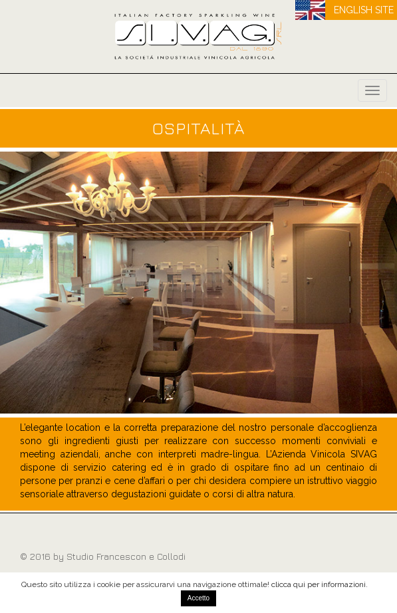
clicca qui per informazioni (318, 584)
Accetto (198, 598)
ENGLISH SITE (364, 10)
